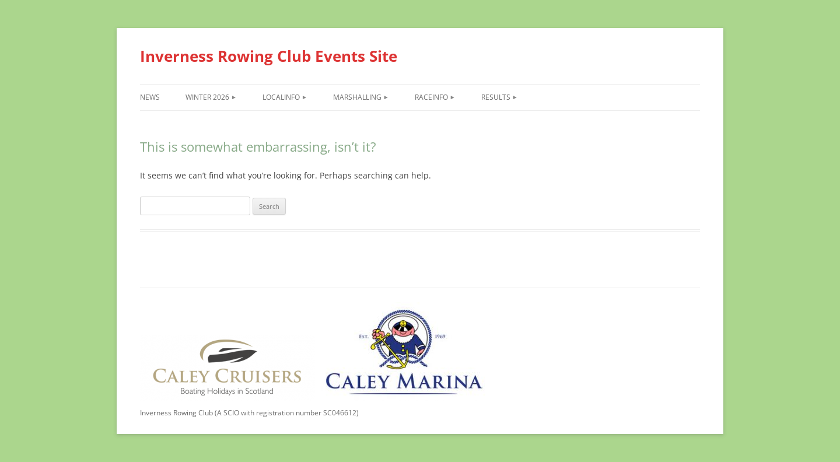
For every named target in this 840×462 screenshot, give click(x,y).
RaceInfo (431, 97)
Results (495, 97)
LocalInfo (281, 97)
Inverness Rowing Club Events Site (268, 56)
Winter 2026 (207, 97)
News (150, 97)
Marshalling (357, 97)
